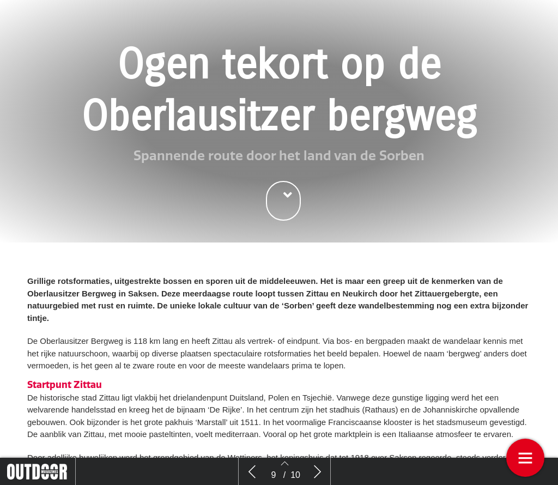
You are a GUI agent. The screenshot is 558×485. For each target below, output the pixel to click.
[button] (283, 201)
